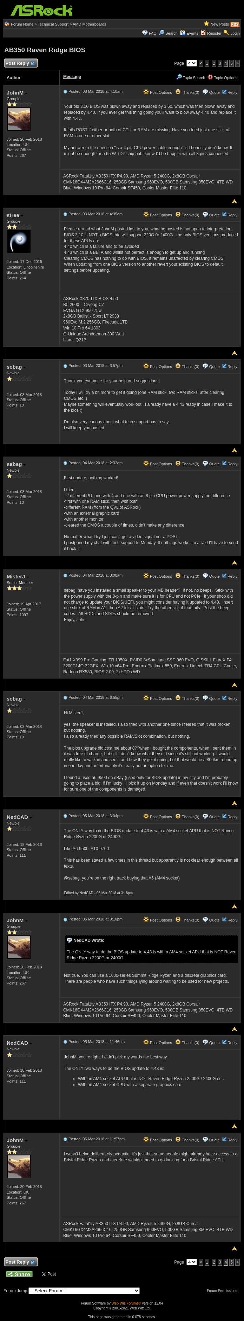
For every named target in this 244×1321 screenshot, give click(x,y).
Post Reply (20, 64)
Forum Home (22, 24)
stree (15, 215)
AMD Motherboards (89, 24)
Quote (214, 92)
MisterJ (18, 576)
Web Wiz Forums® (126, 1303)
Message (72, 76)
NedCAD (19, 817)
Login (235, 33)
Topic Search (190, 78)
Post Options (157, 92)
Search (171, 33)
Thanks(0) (187, 92)
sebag (16, 367)
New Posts (219, 24)
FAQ (153, 33)
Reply (232, 92)
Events (189, 33)
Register (214, 33)
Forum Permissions (223, 1291)
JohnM (17, 93)
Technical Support (53, 24)
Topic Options (222, 78)
